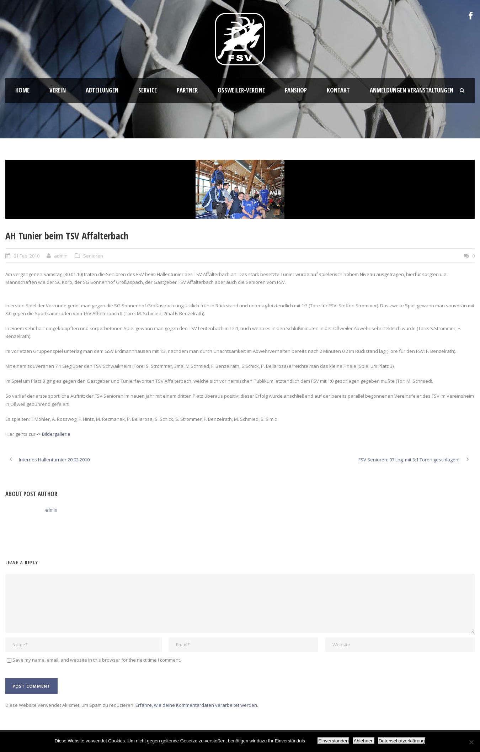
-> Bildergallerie (53, 434)
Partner (187, 90)
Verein (57, 90)
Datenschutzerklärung (402, 740)
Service (147, 90)
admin (61, 256)
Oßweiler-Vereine (241, 90)
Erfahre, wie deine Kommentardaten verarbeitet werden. (196, 705)
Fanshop (296, 90)
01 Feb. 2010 (26, 256)
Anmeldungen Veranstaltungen (411, 90)
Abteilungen (102, 90)
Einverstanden (333, 740)
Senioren (93, 256)
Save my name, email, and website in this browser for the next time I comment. (96, 660)
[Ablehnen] (471, 742)
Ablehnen (363, 740)
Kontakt (338, 90)
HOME (22, 90)
